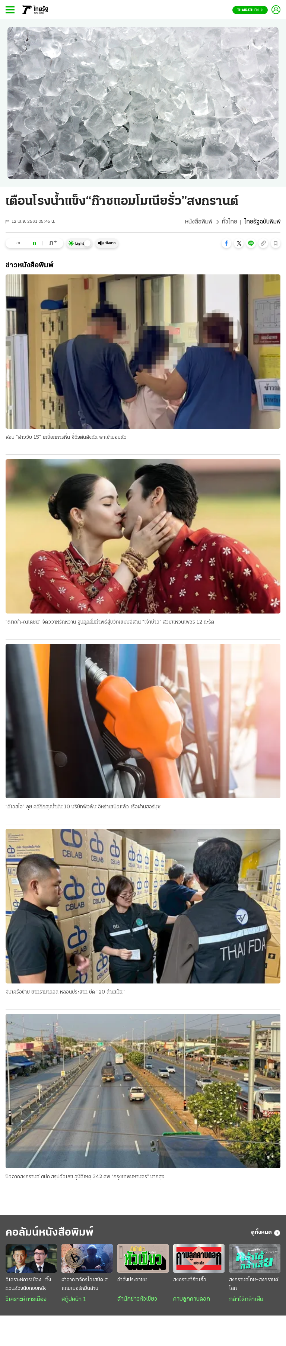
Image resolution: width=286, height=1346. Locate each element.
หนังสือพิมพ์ (198, 222)
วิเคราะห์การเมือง (26, 1299)
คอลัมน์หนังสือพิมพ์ (49, 1233)
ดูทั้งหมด (265, 1233)
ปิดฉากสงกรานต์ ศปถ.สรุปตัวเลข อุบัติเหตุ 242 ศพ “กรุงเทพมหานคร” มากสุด (85, 1177)
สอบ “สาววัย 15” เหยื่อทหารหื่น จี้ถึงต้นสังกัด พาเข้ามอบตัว (66, 437)
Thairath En (250, 10)
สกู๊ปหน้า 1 (73, 1299)
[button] (226, 243)
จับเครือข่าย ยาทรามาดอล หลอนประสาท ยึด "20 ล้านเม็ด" (65, 992)
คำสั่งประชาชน (132, 1280)
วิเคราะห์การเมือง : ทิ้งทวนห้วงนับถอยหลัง (28, 1284)
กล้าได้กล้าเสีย (246, 1299)
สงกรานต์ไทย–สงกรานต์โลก (253, 1284)
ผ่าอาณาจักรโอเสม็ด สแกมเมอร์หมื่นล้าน (84, 1284)
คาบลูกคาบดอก (191, 1299)
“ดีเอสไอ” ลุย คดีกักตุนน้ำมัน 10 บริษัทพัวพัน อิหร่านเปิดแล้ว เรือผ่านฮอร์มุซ (83, 807)
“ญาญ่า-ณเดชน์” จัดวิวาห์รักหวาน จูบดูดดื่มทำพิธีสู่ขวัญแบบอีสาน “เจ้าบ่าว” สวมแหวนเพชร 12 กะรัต (110, 622)
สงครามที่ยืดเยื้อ (189, 1280)
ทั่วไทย (229, 222)
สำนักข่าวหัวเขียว (137, 1299)
